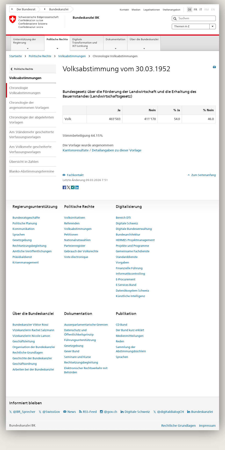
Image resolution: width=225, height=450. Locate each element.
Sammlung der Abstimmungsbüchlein (131, 349)
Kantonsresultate (76, 150)
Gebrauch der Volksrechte (81, 251)
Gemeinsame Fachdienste (132, 251)
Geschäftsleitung (24, 341)
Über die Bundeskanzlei (144, 39)
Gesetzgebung (22, 240)
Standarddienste (127, 257)
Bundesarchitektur (128, 234)
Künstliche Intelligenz (130, 296)
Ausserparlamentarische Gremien (86, 324)
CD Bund (121, 324)
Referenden (72, 223)
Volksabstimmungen (72, 56)
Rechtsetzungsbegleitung (29, 245)
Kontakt (124, 9)
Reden (120, 341)
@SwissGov (51, 412)
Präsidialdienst (22, 257)
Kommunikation (23, 228)
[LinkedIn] (77, 187)
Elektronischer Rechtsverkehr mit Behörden (85, 370)
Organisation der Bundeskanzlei (34, 347)
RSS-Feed (90, 412)
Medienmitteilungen (129, 336)
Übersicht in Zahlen (23, 162)
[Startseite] (71, 22)
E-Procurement (125, 279)
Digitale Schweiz (127, 223)
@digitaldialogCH (170, 412)
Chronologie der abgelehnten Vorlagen (31, 119)
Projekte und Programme (132, 245)
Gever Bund (71, 351)
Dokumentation (115, 39)
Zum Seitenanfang (203, 175)
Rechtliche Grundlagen (28, 352)
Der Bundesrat (23, 9)
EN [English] (213, 9)
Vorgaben (122, 262)
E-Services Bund (126, 285)
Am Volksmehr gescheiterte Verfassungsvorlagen (30, 149)
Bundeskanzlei (56, 9)
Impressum (207, 425)
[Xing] (73, 187)
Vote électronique (76, 257)
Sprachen (19, 234)
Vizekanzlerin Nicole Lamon (31, 336)
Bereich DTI (123, 217)
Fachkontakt (74, 175)
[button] (175, 18)
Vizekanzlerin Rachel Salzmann (33, 330)
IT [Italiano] (201, 9)
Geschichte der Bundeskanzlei (32, 358)
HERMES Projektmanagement (135, 240)
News (71, 412)
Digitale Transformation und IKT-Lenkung (84, 42)
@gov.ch (110, 412)
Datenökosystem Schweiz (132, 290)
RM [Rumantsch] (206, 9)
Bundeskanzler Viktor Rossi (30, 324)
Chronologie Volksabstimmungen (24, 90)
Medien (136, 9)
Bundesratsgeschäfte (26, 217)
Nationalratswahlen (77, 240)
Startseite (15, 56)
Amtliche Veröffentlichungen (32, 251)
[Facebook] (65, 187)
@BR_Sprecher (24, 412)
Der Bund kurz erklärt (130, 330)
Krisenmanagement (26, 262)
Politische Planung (25, 223)
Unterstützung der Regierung (24, 41)
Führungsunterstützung (80, 340)
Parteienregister (74, 245)
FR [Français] (195, 9)
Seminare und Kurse (77, 357)
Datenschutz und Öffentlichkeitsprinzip (79, 332)
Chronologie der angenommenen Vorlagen (29, 105)
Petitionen (71, 234)
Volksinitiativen (74, 217)
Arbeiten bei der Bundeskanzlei (33, 369)
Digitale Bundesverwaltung (134, 228)
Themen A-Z (193, 26)
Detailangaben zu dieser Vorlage (116, 150)
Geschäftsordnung (25, 363)
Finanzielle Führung (129, 268)
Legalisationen (151, 9)
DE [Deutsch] (189, 9)
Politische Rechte (58, 40)
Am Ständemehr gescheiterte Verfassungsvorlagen (31, 134)
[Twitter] (69, 187)
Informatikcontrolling (130, 273)
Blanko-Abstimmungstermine (31, 171)
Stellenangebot (171, 9)
